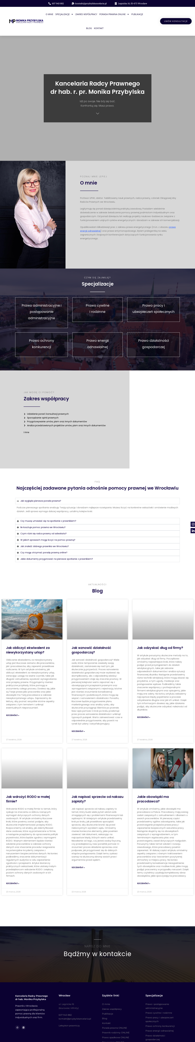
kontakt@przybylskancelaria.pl (75, 1006)
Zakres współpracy (83, 13)
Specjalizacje (61, 13)
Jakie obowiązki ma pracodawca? (153, 784)
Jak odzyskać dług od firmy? (160, 633)
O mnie (46, 13)
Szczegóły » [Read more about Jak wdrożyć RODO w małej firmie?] (12, 869)
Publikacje (134, 13)
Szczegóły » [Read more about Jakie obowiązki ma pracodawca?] (143, 869)
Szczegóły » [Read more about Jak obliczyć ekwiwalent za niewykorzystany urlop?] (12, 701)
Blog (144, 13)
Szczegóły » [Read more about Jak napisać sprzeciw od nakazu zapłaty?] (78, 853)
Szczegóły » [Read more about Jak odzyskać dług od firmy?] (143, 702)
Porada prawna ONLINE (111, 13)
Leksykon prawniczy (69, 1013)
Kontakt (95, 27)
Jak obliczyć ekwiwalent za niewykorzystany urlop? (28, 635)
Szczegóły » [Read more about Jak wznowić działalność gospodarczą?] (78, 716)
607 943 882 (65, 1003)
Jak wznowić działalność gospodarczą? (91, 635)
